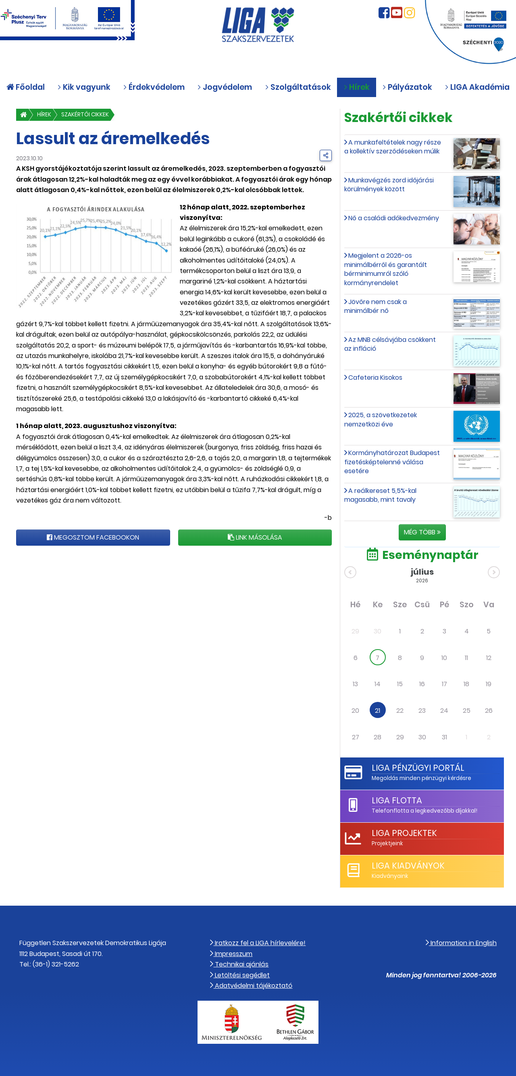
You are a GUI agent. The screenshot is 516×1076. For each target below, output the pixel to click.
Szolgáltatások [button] (298, 87)
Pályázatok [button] (407, 87)
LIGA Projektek (404, 833)
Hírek (44, 114)
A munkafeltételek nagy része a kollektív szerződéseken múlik (392, 147)
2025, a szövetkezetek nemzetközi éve (380, 419)
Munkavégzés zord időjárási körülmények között (389, 185)
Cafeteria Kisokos (375, 377)
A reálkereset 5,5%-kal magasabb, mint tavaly (380, 495)
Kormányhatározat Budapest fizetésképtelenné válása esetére (392, 462)
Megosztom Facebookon (93, 537)
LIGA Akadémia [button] (477, 87)
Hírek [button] (356, 87)
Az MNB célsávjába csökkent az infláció (390, 344)
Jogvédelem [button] (224, 87)
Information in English (461, 943)
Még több (422, 532)
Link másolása (255, 537)
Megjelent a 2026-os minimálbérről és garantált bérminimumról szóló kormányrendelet (385, 269)
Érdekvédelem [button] (154, 87)
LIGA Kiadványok (408, 865)
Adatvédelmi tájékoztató (251, 985)
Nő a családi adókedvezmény (393, 218)
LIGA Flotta (397, 800)
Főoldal (25, 87)
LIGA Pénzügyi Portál (418, 768)
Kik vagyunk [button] (83, 87)
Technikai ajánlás (239, 964)
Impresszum (231, 953)
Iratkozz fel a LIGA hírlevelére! (258, 943)
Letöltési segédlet (240, 975)
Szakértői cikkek (85, 114)
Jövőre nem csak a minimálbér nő (375, 306)
